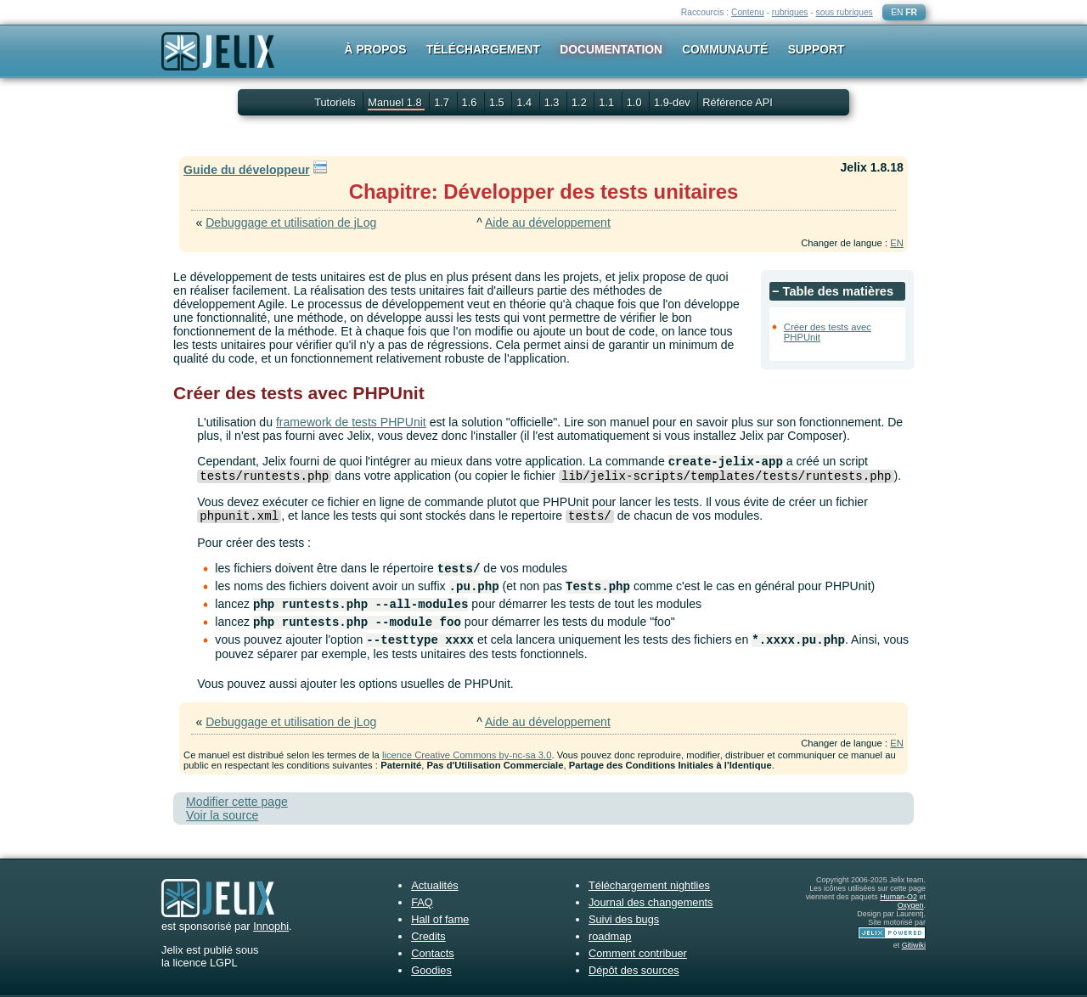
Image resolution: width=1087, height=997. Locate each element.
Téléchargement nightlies (649, 885)
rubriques (790, 12)
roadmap (610, 936)
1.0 (636, 102)
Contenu (747, 12)
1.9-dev (673, 102)
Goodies (431, 970)
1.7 (443, 102)
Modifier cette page (237, 801)
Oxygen (911, 905)
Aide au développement (548, 222)
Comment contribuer (638, 953)
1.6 (471, 102)
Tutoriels (335, 102)
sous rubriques (844, 12)
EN (897, 12)
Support (816, 49)
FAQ (422, 902)
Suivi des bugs (624, 919)
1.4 (525, 102)
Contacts (432, 953)
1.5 (498, 102)
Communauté (725, 49)
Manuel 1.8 (396, 102)
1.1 (608, 102)
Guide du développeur (246, 170)
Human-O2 (898, 897)
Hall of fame (440, 919)
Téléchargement (483, 49)
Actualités (434, 885)
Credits (428, 936)
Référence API (737, 102)
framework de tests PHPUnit (351, 422)
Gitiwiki (914, 945)
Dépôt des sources (634, 970)
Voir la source (222, 815)
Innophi (271, 926)
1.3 (553, 102)
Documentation (611, 49)
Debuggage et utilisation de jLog (291, 222)
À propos (376, 49)
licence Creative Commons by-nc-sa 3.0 (466, 755)
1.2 (580, 102)
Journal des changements (651, 902)
